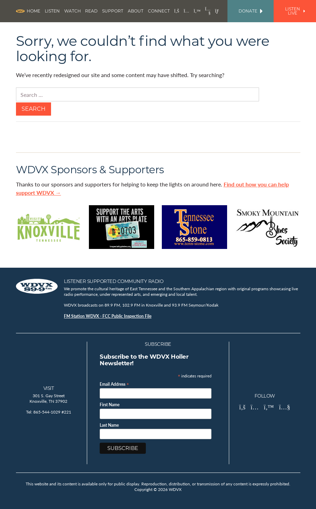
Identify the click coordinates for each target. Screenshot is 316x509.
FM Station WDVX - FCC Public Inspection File (107, 316)
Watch (72, 11)
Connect (159, 11)
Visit (48, 388)
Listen (52, 11)
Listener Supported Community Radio (113, 281)
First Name (109, 405)
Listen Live (295, 11)
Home (33, 11)
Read (91, 11)
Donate (251, 11)
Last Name (109, 425)
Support (112, 11)
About (135, 11)
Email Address (114, 384)
